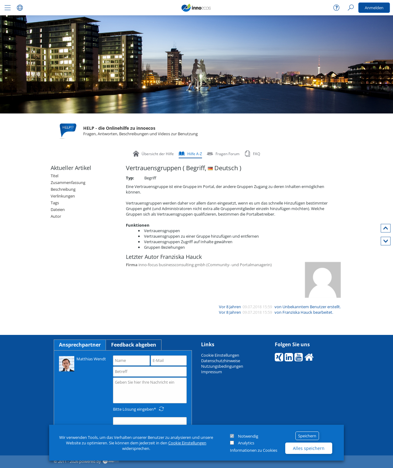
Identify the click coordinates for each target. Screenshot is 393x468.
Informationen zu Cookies (253, 450)
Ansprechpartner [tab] (80, 344)
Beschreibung (63, 189)
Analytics (246, 443)
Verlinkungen (63, 196)
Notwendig (248, 436)
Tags (55, 202)
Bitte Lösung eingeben (133, 409)
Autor (56, 216)
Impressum (211, 371)
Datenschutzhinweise (220, 360)
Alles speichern (309, 448)
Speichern (307, 436)
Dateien (58, 209)
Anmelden (374, 7)
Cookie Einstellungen (187, 443)
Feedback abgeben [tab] (133, 344)
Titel (54, 175)
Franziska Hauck (297, 312)
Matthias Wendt (82, 363)
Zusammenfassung (68, 182)
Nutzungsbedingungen (222, 366)
